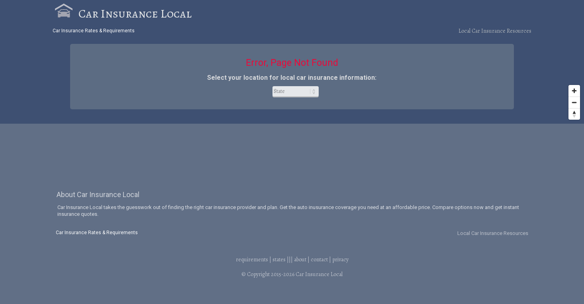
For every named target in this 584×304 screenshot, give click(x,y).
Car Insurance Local (135, 14)
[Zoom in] (574, 91)
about (300, 259)
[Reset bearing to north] (574, 114)
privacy (340, 259)
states (279, 259)
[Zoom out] (574, 102)
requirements (252, 259)
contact (319, 259)
